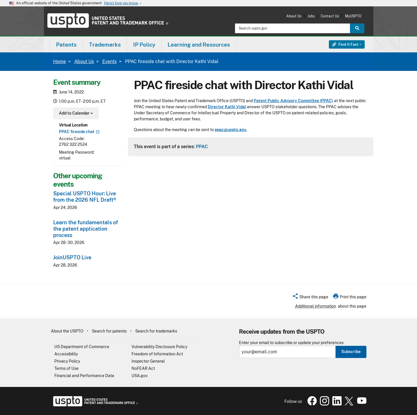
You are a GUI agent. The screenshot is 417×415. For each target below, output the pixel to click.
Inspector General (148, 361)
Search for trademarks (156, 331)
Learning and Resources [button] (199, 44)
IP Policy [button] (144, 44)
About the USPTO (67, 331)
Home (59, 61)
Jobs (311, 16)
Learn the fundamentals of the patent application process (85, 228)
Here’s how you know (123, 3)
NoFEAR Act (143, 368)
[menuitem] (66, 44)
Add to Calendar (75, 114)
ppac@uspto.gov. (231, 129)
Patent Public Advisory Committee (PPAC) (293, 100)
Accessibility (66, 354)
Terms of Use (66, 368)
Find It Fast (345, 44)
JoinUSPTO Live (72, 257)
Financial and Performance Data (84, 375)
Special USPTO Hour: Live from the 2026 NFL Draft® (84, 196)
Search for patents (109, 331)
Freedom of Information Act (157, 354)
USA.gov (139, 375)
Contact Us (330, 16)
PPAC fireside (79, 131)
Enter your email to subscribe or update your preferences (291, 343)
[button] (310, 297)
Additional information (315, 306)
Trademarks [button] (105, 44)
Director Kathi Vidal (227, 106)
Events (109, 61)
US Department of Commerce (81, 346)
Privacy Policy (67, 361)
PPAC (202, 146)
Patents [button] (66, 44)
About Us (293, 16)
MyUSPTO (353, 16)
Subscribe (351, 351)
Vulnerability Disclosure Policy (159, 346)
